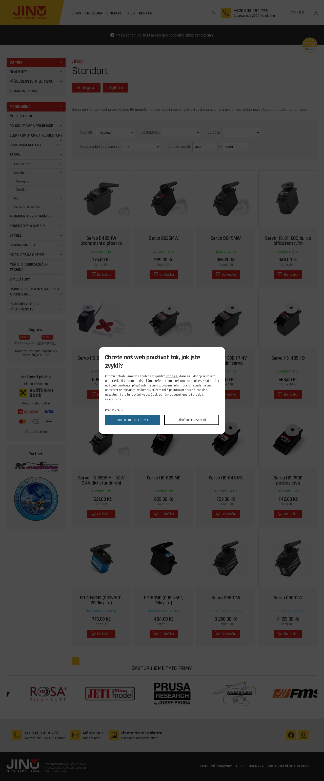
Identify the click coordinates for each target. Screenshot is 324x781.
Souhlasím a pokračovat (132, 420)
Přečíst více (112, 410)
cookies (171, 376)
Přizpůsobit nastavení (191, 420)
